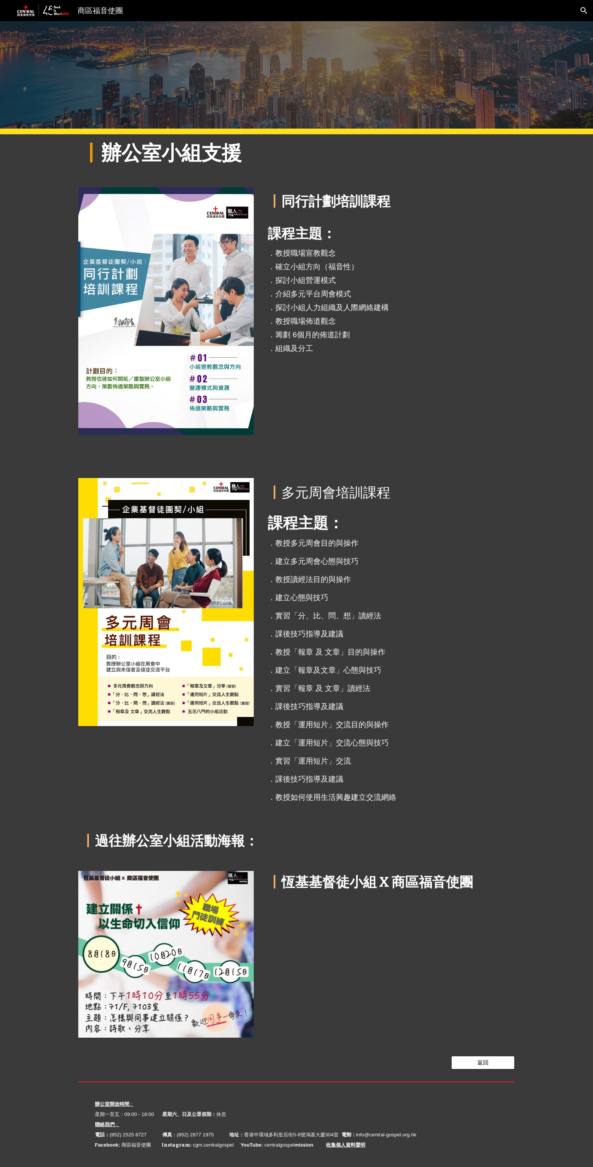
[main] (296, 153)
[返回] (483, 1063)
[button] (584, 11)
